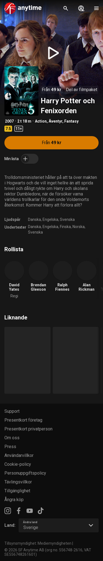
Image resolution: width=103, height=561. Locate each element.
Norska (79, 226)
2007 (9, 121)
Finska (65, 226)
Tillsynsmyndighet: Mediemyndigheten (37, 543)
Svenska (67, 219)
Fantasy (71, 121)
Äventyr (55, 121)
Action (41, 121)
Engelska (50, 219)
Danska (34, 219)
